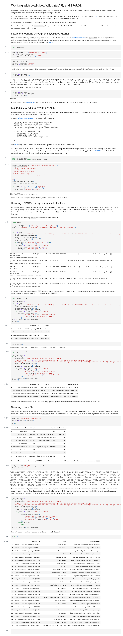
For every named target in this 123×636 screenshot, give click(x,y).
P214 (51, 42)
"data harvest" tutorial (79, 38)
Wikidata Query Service (25, 118)
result (16, 145)
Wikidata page (30, 102)
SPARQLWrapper (100, 151)
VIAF (96, 16)
